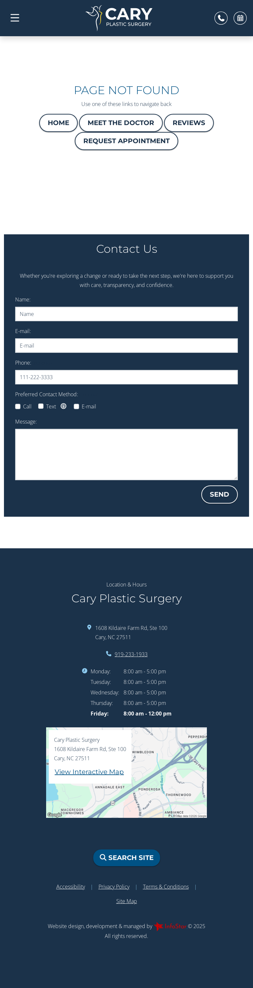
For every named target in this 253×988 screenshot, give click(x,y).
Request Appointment (126, 141)
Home (58, 123)
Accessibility (70, 886)
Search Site (127, 858)
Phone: (33, 362)
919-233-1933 (131, 654)
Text (56, 406)
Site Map (126, 901)
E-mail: (23, 331)
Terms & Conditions (166, 886)
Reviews (189, 123)
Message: (26, 421)
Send (219, 494)
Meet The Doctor (121, 123)
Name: (23, 299)
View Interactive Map (89, 772)
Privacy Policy (113, 886)
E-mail (89, 406)
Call (27, 406)
